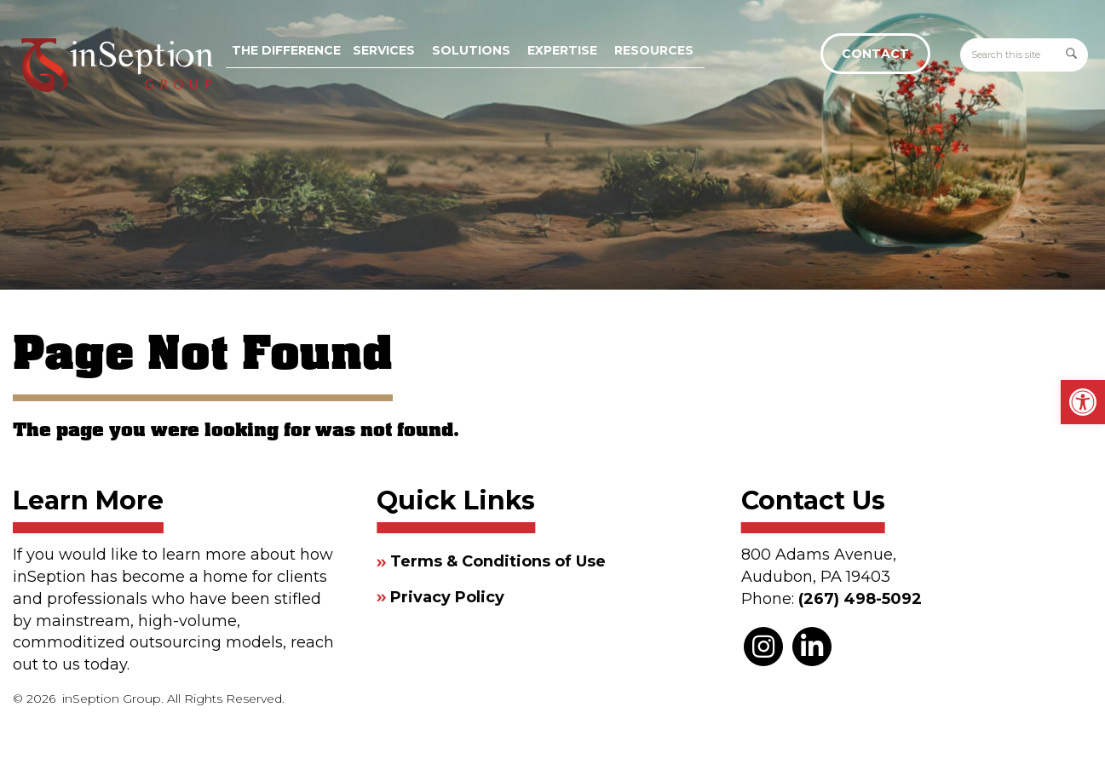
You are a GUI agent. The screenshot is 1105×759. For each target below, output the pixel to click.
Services (384, 50)
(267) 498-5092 (860, 598)
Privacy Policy (447, 597)
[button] (1083, 402)
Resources (654, 50)
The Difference (286, 50)
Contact (875, 53)
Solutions (471, 50)
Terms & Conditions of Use (498, 561)
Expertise (562, 50)
